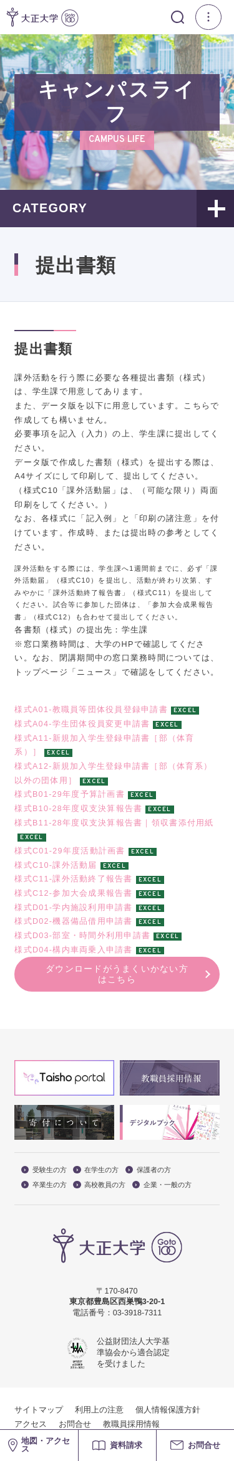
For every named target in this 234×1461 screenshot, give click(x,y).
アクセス (30, 1424)
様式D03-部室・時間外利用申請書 (82, 935)
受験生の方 (44, 1170)
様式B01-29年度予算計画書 (69, 794)
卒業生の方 (44, 1185)
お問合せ (75, 1424)
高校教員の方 (99, 1185)
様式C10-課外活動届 (55, 865)
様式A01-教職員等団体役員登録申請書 (91, 709)
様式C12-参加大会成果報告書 (73, 893)
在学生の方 (96, 1170)
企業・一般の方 (162, 1185)
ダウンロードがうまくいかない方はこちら (117, 974)
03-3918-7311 (137, 1312)
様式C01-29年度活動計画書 (69, 851)
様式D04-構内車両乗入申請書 (73, 950)
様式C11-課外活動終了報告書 (73, 879)
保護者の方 (148, 1170)
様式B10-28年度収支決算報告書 (78, 808)
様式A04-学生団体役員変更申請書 (82, 724)
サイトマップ (38, 1410)
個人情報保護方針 (167, 1410)
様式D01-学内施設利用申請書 (73, 907)
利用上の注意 (99, 1410)
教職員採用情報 (131, 1424)
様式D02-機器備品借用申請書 (73, 921)
